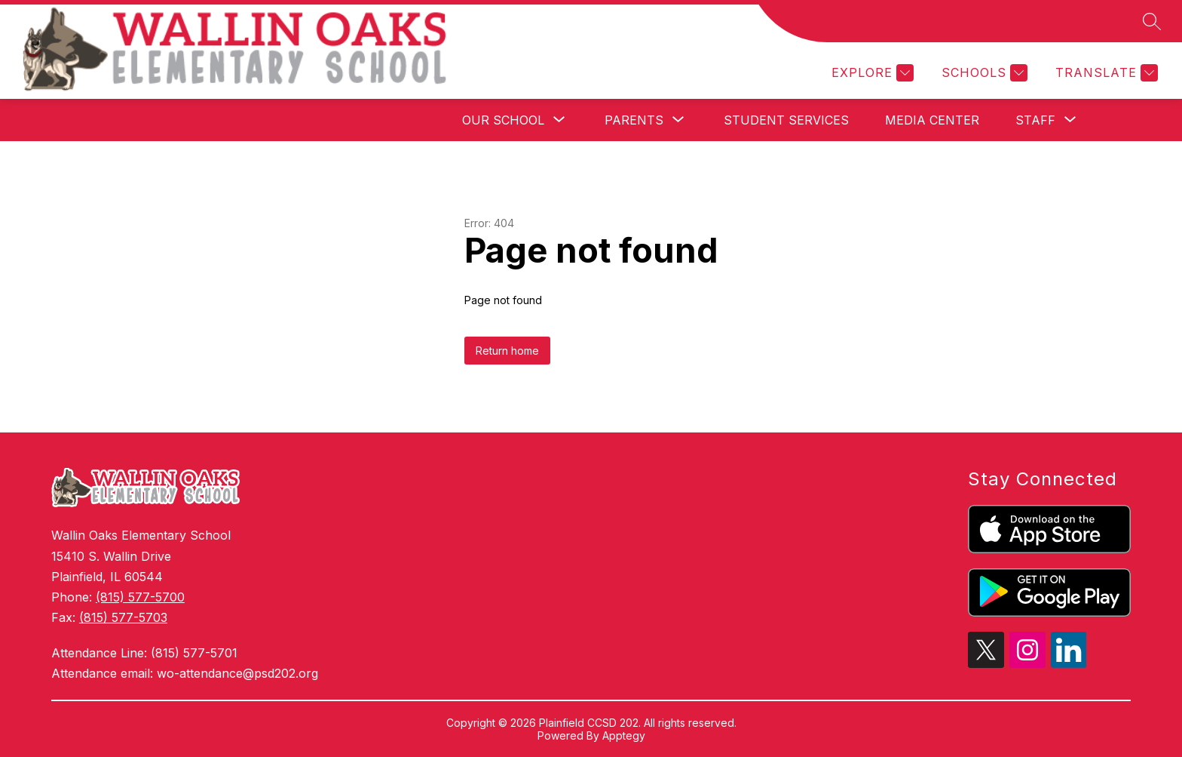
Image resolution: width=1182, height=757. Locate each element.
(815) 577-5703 (123, 617)
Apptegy (623, 735)
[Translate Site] (1105, 72)
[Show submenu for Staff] (1035, 120)
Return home (507, 350)
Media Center (932, 120)
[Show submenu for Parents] (634, 120)
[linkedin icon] (1069, 663)
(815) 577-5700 (140, 597)
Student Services (786, 120)
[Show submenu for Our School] (503, 120)
